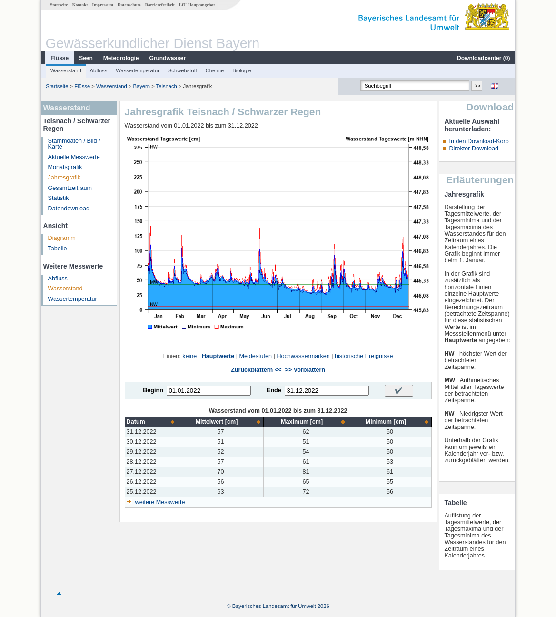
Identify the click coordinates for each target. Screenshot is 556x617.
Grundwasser (167, 58)
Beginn (153, 390)
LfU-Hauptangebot (197, 4)
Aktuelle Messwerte (74, 157)
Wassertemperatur (137, 70)
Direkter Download (473, 148)
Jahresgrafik (64, 177)
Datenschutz (129, 4)
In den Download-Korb (478, 141)
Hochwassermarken (303, 356)
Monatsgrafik (65, 167)
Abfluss (99, 70)
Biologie (241, 70)
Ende (274, 390)
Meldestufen (255, 356)
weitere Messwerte (160, 502)
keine (189, 356)
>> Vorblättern (305, 370)
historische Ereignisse (364, 356)
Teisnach (166, 86)
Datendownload (69, 208)
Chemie (215, 70)
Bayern (141, 86)
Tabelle (57, 248)
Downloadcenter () (483, 58)
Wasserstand (65, 70)
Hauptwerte (218, 356)
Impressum (102, 4)
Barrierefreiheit (160, 4)
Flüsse (59, 58)
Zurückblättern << (256, 370)
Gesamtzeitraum (70, 188)
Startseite (59, 4)
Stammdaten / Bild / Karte (74, 144)
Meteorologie (121, 58)
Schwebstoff (182, 70)
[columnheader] (151, 422)
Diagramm (62, 238)
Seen (86, 58)
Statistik (58, 198)
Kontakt (80, 4)
